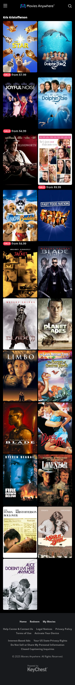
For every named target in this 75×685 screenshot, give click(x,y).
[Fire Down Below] (20, 480)
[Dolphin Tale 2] (55, 46)
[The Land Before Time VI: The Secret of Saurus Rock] (55, 376)
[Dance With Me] (55, 428)
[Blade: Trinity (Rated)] (55, 271)
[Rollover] (20, 532)
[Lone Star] (55, 480)
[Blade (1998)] (20, 428)
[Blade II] (20, 324)
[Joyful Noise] (20, 105)
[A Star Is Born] (55, 532)
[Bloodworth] (20, 159)
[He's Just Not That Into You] (55, 161)
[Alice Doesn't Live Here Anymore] (20, 584)
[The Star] (20, 49)
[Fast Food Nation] (55, 215)
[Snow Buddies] (20, 217)
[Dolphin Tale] (55, 103)
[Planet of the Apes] (55, 324)
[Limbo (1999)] (20, 376)
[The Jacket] (20, 271)
